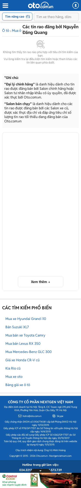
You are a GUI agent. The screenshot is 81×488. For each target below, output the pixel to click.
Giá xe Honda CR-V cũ (22, 360)
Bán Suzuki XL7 (17, 327)
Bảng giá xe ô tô (17, 385)
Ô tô (5, 30)
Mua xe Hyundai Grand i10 (25, 318)
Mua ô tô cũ (21, 30)
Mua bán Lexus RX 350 (22, 343)
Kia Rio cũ (13, 368)
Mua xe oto (13, 376)
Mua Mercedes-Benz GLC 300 (28, 352)
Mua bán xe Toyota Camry (25, 335)
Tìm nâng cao (17, 16)
